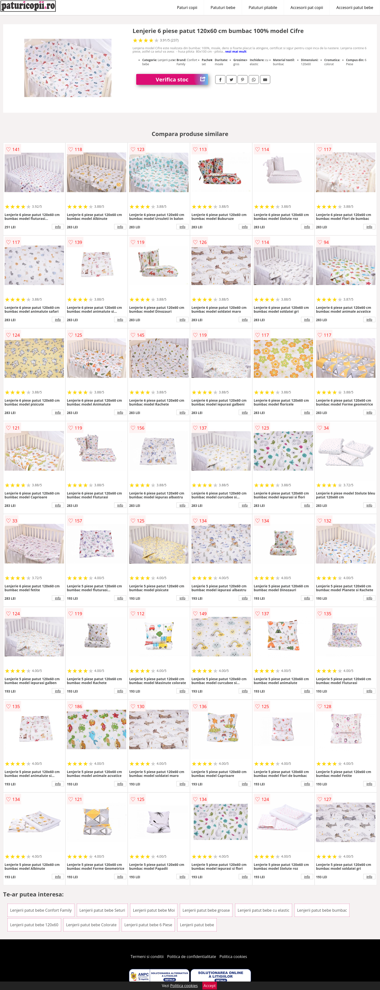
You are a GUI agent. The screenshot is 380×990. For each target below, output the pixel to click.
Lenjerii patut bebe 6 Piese (148, 924)
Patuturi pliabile (263, 7)
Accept (210, 985)
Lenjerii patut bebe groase (206, 910)
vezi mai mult (235, 51)
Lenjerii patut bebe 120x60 (34, 924)
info (58, 226)
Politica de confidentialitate (191, 956)
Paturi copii (187, 7)
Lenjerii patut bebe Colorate (91, 924)
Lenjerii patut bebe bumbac (322, 910)
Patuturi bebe (223, 7)
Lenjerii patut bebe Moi (154, 910)
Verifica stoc (182, 79)
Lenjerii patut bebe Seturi (102, 910)
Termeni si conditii (147, 956)
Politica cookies (233, 956)
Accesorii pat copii (307, 7)
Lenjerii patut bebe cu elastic (263, 910)
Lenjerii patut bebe (197, 924)
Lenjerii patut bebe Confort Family (41, 910)
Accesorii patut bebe (354, 7)
